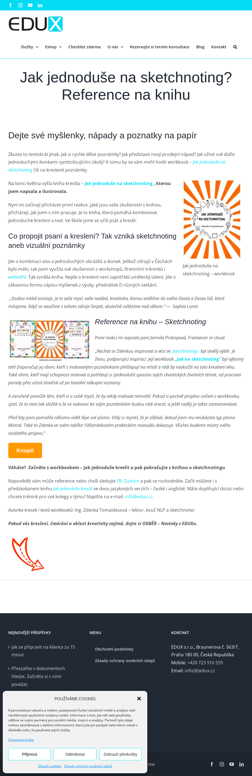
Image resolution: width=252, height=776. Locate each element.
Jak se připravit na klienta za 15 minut (43, 651)
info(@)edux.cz (200, 671)
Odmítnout (75, 754)
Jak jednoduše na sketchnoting (119, 183)
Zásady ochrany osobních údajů (88, 766)
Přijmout (29, 754)
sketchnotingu (184, 351)
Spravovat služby (21, 739)
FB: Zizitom (128, 481)
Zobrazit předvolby (120, 754)
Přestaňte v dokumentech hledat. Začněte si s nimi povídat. (38, 676)
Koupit (25, 450)
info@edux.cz (139, 497)
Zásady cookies (49, 766)
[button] (139, 698)
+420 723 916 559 (205, 663)
